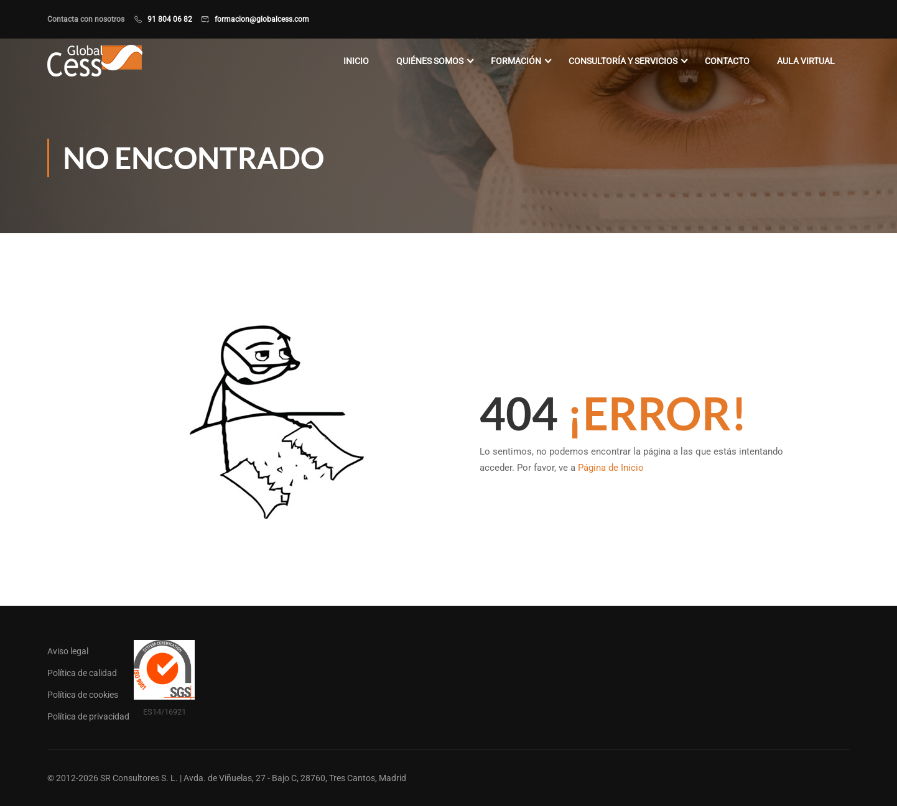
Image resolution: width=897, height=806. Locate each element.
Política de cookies (82, 695)
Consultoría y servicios (623, 61)
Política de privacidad (88, 716)
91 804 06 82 (169, 19)
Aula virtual (806, 61)
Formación (516, 61)
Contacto (727, 61)
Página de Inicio (611, 467)
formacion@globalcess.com (262, 19)
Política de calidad (82, 673)
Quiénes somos (429, 61)
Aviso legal (67, 651)
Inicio (356, 61)
